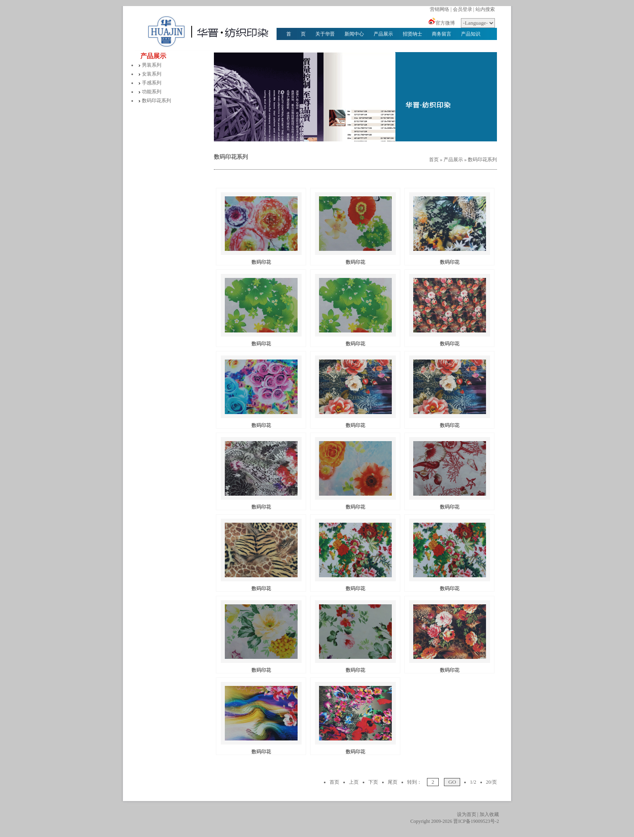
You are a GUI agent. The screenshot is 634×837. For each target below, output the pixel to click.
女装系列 (151, 74)
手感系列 (151, 83)
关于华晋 (325, 34)
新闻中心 (354, 34)
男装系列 (151, 65)
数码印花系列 (156, 100)
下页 (373, 782)
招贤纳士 (412, 34)
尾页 (392, 782)
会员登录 (462, 9)
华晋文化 (296, 46)
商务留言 (441, 34)
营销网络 (439, 9)
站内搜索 (485, 9)
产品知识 (470, 34)
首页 (434, 159)
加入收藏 (489, 814)
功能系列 (151, 92)
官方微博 (445, 23)
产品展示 (383, 34)
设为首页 (466, 814)
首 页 (296, 34)
